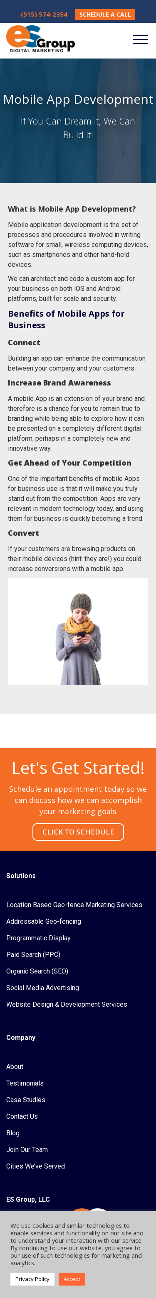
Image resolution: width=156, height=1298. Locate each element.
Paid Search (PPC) (33, 955)
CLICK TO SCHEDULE (78, 832)
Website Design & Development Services (66, 1004)
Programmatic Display (38, 938)
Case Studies (25, 1100)
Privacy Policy (32, 1279)
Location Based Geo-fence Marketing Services (74, 905)
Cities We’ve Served (35, 1166)
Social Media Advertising (42, 988)
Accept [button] (72, 1279)
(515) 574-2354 (44, 14)
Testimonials (25, 1083)
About (14, 1067)
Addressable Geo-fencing (43, 921)
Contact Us (22, 1116)
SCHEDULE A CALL (105, 14)
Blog (13, 1133)
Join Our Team (27, 1150)
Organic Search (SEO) (37, 971)
